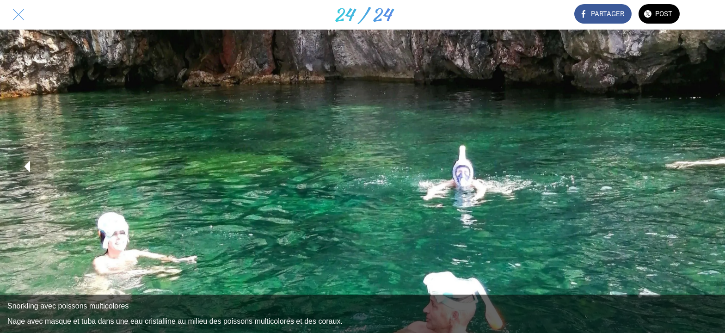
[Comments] (706, 15)
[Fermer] (18, 14)
